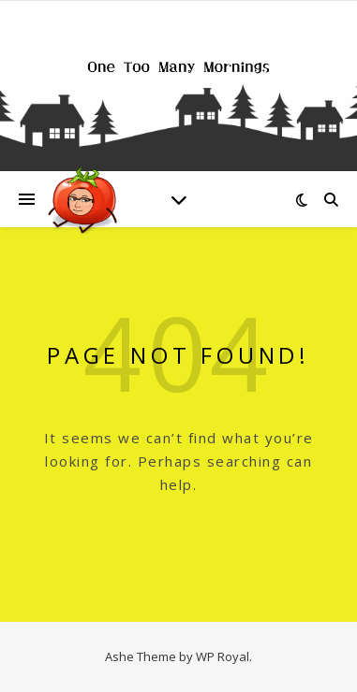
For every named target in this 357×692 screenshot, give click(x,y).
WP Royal (222, 656)
